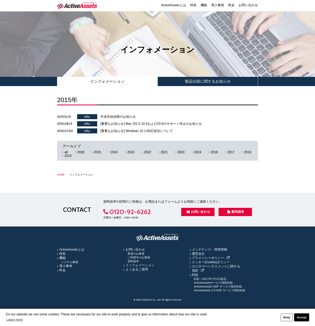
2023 (131, 152)
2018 (214, 152)
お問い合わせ (248, 5)
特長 (193, 5)
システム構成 (69, 262)
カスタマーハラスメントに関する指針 (216, 268)
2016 (247, 152)
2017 (231, 152)
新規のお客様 (136, 253)
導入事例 (217, 5)
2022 (147, 152)
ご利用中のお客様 (139, 257)
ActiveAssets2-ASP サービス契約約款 (218, 286)
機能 (204, 5)
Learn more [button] (14, 319)
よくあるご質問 (137, 269)
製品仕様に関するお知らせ (208, 81)
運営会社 (198, 253)
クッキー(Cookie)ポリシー (211, 262)
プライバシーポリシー (208, 258)
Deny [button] (286, 317)
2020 (181, 152)
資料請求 (235, 211)
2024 (114, 152)
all (66, 152)
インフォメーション (107, 81)
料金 (231, 5)
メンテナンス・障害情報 (209, 249)
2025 (97, 152)
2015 (68, 155)
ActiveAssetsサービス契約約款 (213, 282)
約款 (195, 274)
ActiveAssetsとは (173, 5)
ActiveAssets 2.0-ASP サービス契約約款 (219, 290)
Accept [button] (302, 317)
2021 (164, 152)
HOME (61, 174)
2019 (197, 152)
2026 (80, 152)
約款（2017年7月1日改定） (211, 278)
